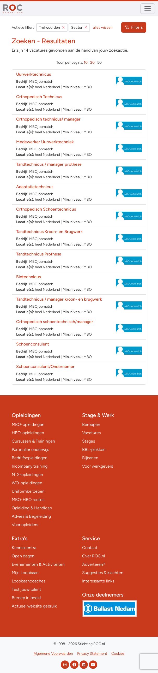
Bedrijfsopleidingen (29, 457)
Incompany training (29, 466)
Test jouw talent (26, 589)
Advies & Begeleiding (31, 516)
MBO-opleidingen (28, 424)
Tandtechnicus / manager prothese (49, 164)
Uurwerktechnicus (33, 74)
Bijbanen (90, 457)
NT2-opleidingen (27, 474)
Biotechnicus (28, 276)
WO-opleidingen (27, 482)
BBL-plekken (94, 449)
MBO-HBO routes (28, 499)
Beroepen (91, 424)
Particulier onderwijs (30, 449)
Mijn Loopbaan (25, 572)
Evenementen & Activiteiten (38, 564)
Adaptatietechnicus (34, 186)
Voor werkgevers (97, 466)
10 (86, 62)
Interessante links (98, 581)
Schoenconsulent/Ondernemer (45, 366)
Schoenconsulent (32, 344)
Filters (134, 27)
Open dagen (23, 555)
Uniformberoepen (28, 491)
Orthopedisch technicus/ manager (48, 119)
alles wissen (103, 27)
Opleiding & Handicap (32, 507)
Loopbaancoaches (28, 581)
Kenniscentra (24, 547)
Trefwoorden (52, 27)
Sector (79, 27)
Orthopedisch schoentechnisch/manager (54, 321)
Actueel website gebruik (34, 606)
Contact (90, 547)
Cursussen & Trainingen (33, 441)
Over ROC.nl (93, 555)
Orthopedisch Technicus (39, 96)
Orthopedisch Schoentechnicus (46, 209)
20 (92, 62)
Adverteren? (93, 564)
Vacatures (91, 432)
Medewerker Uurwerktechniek (45, 141)
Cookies (118, 653)
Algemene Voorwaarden (53, 653)
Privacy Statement (92, 653)
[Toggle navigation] (147, 8)
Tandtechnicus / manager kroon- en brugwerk (59, 299)
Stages (88, 441)
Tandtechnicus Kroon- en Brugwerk (49, 231)
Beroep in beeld (26, 597)
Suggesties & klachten (102, 572)
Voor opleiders (25, 524)
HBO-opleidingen (28, 432)
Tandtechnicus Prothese (38, 254)
